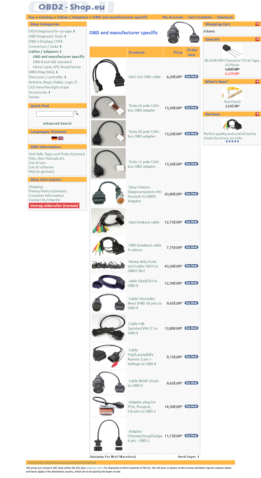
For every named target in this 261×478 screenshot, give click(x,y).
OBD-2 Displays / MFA (46, 41)
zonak (69, 462)
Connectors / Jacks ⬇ (45, 46)
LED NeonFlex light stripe (49, 87)
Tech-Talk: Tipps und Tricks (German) (57, 154)
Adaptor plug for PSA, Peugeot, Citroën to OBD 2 (142, 406)
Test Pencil (232, 101)
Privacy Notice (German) (48, 191)
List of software (41, 167)
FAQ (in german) (41, 171)
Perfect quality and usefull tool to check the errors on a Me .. (230, 135)
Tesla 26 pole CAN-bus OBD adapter (144, 107)
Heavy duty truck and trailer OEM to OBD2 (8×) (143, 266)
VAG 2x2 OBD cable (145, 76)
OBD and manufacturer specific (120, 17)
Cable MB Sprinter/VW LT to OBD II (142, 328)
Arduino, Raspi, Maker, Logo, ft (53, 82)
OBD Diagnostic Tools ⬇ (48, 36)
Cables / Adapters (73, 17)
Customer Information (46, 195)
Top (31, 17)
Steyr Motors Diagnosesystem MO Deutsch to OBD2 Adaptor (145, 194)
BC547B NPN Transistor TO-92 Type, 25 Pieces (232, 62)
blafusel (90, 462)
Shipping (36, 186)
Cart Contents (200, 17)
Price (178, 52)
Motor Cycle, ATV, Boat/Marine (57, 67)
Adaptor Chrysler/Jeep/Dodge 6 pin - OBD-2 (145, 436)
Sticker (34, 97)
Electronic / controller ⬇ (48, 77)
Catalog (46, 17)
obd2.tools (35, 462)
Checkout (225, 17)
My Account (173, 17)
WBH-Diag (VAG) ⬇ (43, 72)
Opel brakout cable (144, 222)
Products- (137, 52)
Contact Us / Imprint (44, 199)
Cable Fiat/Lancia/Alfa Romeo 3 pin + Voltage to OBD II (142, 356)
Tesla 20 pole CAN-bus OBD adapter (144, 133)
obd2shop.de (54, 462)
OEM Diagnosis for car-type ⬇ (52, 31)
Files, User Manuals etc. (47, 158)
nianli (79, 462)
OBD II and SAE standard (52, 61)
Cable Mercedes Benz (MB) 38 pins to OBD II (145, 303)
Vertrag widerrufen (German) (54, 205)
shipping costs (94, 467)
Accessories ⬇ (40, 92)
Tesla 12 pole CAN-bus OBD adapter (144, 163)
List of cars (37, 162)
